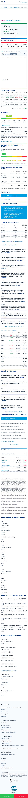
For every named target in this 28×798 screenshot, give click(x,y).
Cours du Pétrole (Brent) (6, 652)
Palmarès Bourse (5, 649)
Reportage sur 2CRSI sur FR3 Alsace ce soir (11, 601)
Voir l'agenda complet (5, 199)
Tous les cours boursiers (6, 641)
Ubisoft (2, 576)
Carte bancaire (4, 678)
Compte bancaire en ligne (7, 676)
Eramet (2, 549)
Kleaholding (4, 589)
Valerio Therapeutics (6, 571)
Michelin (3, 528)
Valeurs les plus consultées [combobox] (8, 453)
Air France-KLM (4, 523)
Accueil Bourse (4, 639)
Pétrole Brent (4, 460)
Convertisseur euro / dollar (7, 660)
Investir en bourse (5, 693)
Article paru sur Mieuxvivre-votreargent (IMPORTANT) (13, 598)
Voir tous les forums (14, 444)
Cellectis (3, 532)
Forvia (2, 554)
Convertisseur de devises (7, 655)
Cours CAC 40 (4, 643)
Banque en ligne (5, 674)
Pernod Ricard (4, 573)
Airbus (2, 578)
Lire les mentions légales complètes (8, 441)
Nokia (2, 545)
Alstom (2, 552)
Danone (3, 534)
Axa (2, 521)
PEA (2, 695)
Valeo (2, 563)
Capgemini (3, 585)
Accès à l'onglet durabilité (6, 141)
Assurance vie (4, 682)
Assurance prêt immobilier (7, 690)
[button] (1, 2)
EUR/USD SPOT (5, 470)
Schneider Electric (5, 530)
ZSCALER (6, 26)
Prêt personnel (4, 687)
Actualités (9, 20)
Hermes (3, 569)
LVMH (2, 539)
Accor (2, 582)
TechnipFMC (4, 561)
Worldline (3, 587)
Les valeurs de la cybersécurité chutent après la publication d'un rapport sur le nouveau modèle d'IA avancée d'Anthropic (13, 308)
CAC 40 (3, 462)
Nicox (2, 541)
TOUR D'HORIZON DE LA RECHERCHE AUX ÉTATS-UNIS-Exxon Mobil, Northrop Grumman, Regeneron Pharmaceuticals (14, 391)
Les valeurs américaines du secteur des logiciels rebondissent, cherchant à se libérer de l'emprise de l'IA (13, 251)
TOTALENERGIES (5, 465)
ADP (2, 565)
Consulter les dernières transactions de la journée (11, 241)
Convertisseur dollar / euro (7, 658)
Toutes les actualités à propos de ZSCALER (14, 326)
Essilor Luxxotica (5, 525)
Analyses (17, 20)
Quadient (3, 556)
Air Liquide (3, 580)
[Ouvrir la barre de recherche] (19, 2)
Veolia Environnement (6, 547)
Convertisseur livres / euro (7, 664)
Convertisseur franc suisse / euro (8, 666)
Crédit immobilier (5, 684)
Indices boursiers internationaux (8, 647)
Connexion (24, 2)
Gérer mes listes (4, 474)
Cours (3, 20)
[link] (11, 707)
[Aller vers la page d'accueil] (4, 2)
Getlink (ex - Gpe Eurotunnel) (8, 537)
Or (2, 467)
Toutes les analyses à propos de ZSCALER (14, 411)
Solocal (3, 558)
